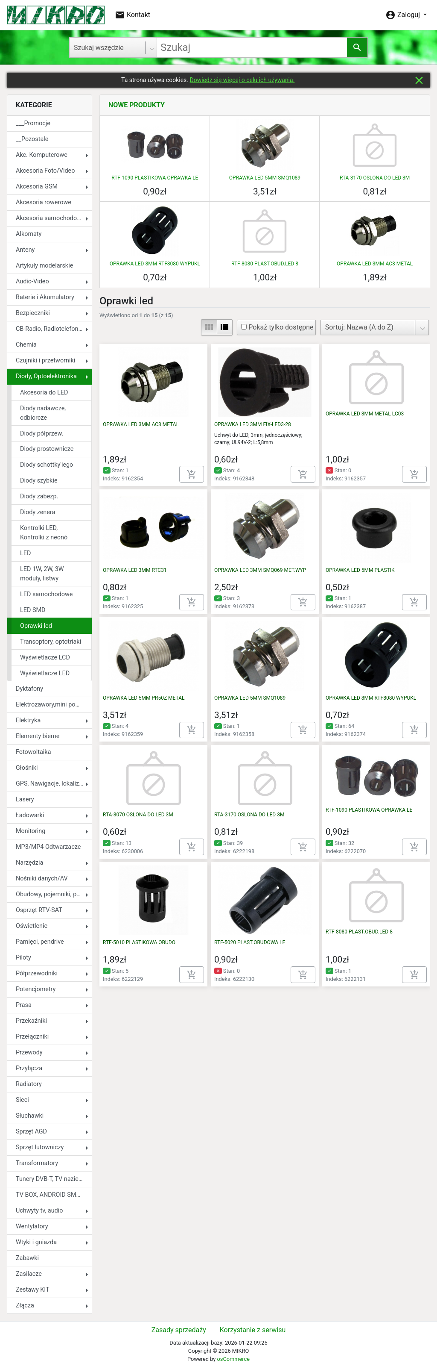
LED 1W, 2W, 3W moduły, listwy (42, 573)
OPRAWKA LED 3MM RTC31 (135, 570)
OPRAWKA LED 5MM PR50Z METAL (143, 698)
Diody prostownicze (46, 449)
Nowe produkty (136, 105)
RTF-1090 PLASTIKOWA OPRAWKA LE (154, 178)
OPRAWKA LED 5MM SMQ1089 (264, 178)
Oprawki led (36, 626)
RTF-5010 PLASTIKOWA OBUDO (139, 942)
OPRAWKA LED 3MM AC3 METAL (375, 264)
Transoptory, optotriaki (50, 641)
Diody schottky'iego (46, 464)
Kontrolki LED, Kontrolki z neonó (43, 532)
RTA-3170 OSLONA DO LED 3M (375, 178)
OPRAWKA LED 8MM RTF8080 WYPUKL (155, 264)
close (419, 80)
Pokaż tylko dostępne (277, 327)
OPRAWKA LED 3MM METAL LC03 (365, 414)
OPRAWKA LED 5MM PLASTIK (360, 570)
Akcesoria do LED (44, 392)
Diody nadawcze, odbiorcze (43, 413)
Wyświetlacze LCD (45, 657)
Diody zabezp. (39, 496)
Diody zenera (37, 512)
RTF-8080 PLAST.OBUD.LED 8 (264, 264)
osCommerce (233, 1359)
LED (25, 553)
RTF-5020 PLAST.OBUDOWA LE (249, 942)
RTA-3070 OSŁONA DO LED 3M (138, 815)
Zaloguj (403, 15)
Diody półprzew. (41, 433)
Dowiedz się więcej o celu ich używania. (241, 80)
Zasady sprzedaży (178, 1330)
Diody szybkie (39, 480)
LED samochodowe (46, 594)
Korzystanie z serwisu (253, 1330)
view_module (209, 327)
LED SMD (33, 610)
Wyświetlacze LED (45, 673)
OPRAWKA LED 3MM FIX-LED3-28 (252, 424)
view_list (224, 327)
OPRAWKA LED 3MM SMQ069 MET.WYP (260, 570)
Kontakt (132, 15)
